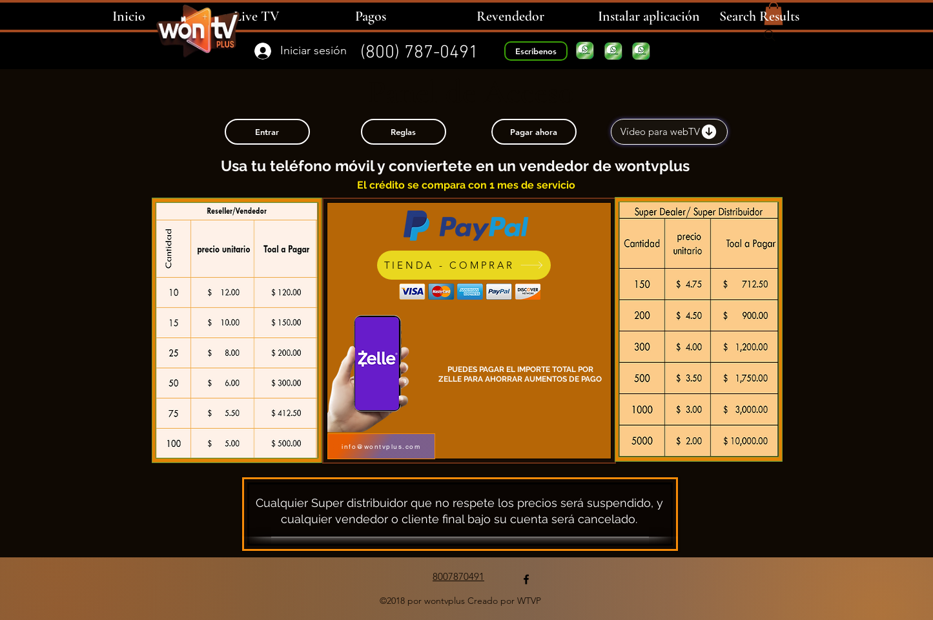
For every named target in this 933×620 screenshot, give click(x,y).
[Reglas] (403, 132)
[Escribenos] (536, 51)
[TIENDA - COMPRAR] (464, 265)
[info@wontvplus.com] (381, 446)
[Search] (769, 35)
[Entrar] (267, 132)
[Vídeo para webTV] (669, 132)
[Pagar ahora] (534, 132)
